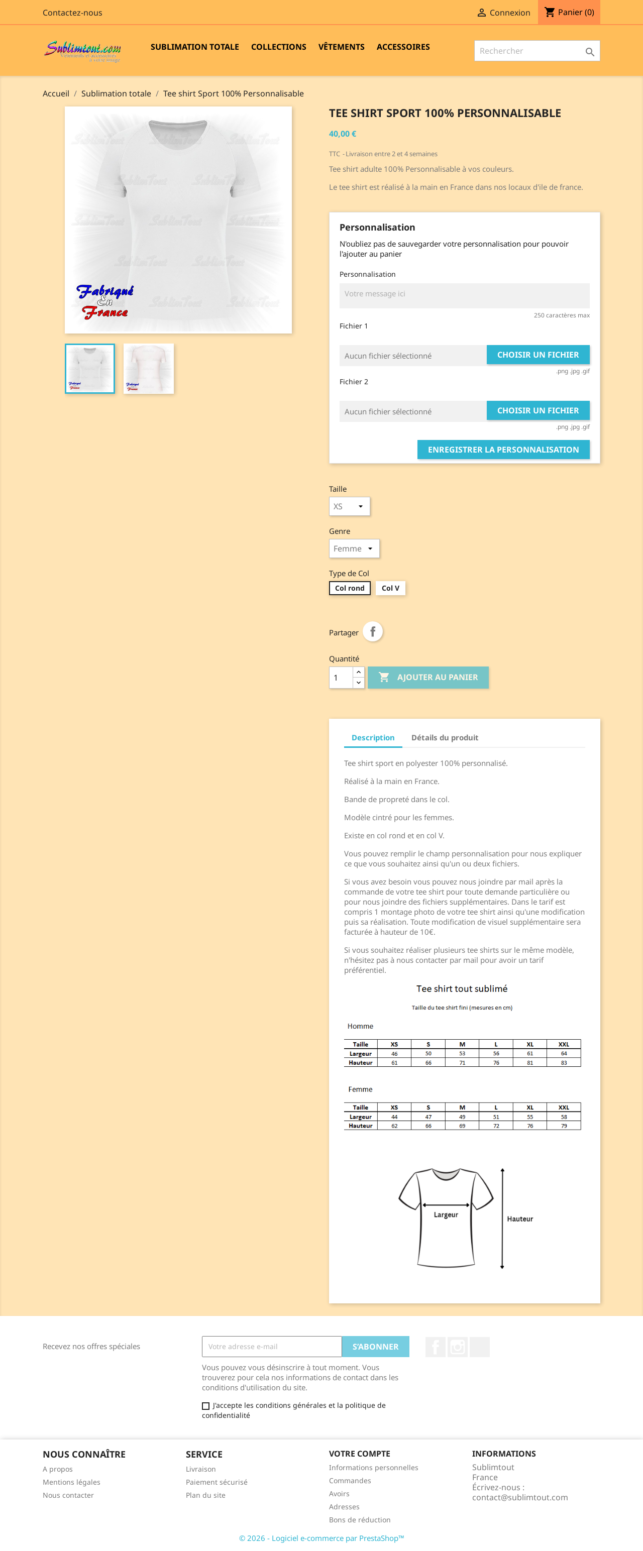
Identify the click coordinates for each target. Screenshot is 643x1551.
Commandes (350, 1480)
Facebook (435, 1347)
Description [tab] (373, 737)
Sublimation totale (195, 46)
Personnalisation (368, 274)
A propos (58, 1469)
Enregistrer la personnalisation (503, 449)
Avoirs (339, 1493)
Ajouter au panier (428, 677)
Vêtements (341, 46)
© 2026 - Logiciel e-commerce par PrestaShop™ (321, 1538)
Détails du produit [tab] (445, 737)
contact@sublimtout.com (520, 1497)
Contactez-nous (72, 12)
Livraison (201, 1469)
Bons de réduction (360, 1519)
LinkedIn (480, 1347)
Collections (278, 46)
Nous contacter (68, 1495)
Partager (373, 631)
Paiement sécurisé (217, 1482)
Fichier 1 (354, 325)
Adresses (344, 1506)
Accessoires (403, 46)
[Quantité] (341, 678)
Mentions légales (71, 1482)
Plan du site (206, 1495)
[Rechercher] (537, 50)
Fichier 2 (354, 381)
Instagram (458, 1347)
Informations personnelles (373, 1467)
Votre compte (359, 1453)
